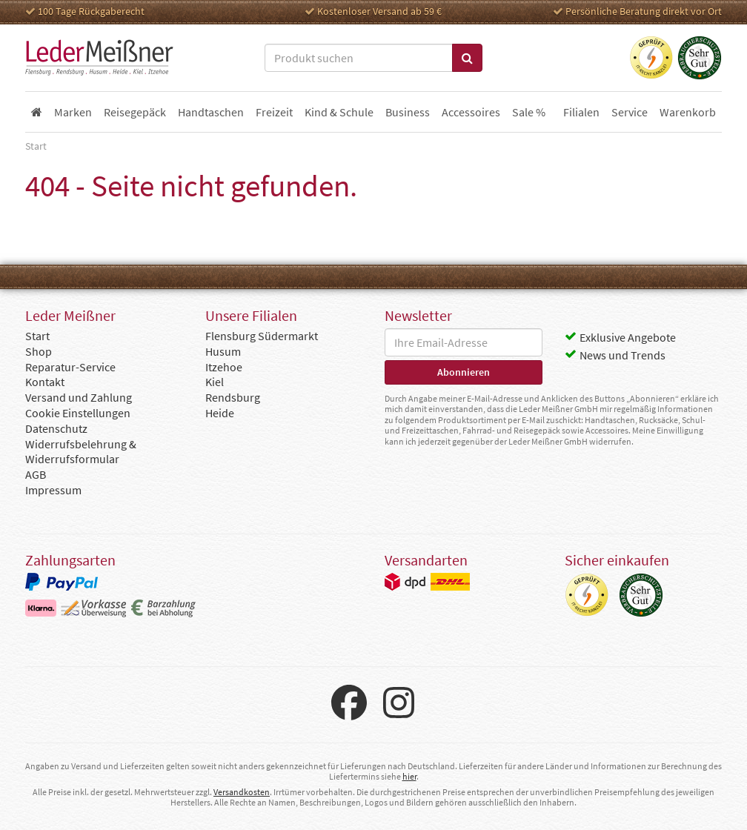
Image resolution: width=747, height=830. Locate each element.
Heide (219, 412)
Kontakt (44, 381)
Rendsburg (232, 397)
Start (37, 335)
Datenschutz (56, 428)
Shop (38, 351)
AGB (35, 474)
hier (409, 776)
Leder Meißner (99, 57)
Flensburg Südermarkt (261, 335)
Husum (223, 351)
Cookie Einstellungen (77, 412)
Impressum (53, 489)
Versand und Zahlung (78, 397)
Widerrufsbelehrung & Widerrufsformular (80, 451)
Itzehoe (223, 366)
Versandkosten (241, 791)
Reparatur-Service (70, 366)
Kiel (214, 381)
